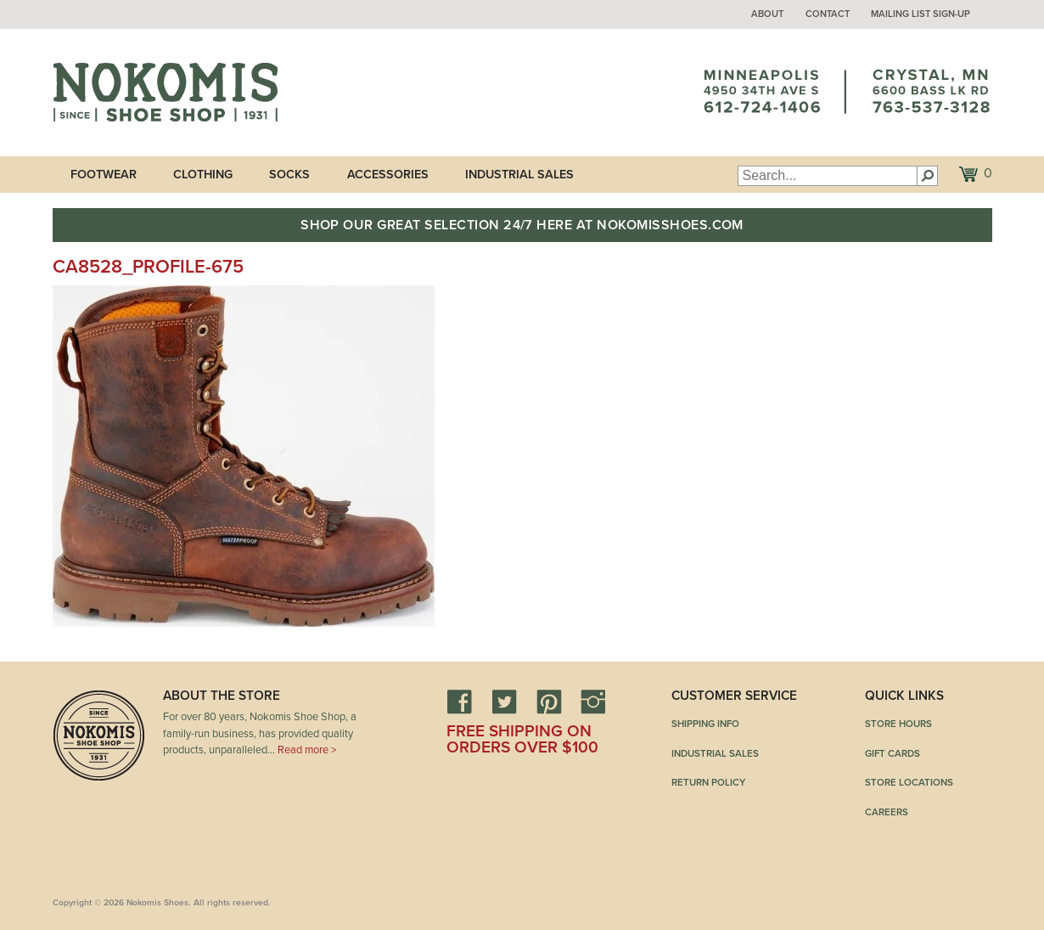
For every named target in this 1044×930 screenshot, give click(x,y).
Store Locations (909, 782)
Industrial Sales (519, 174)
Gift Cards (892, 753)
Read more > (307, 750)
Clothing (203, 174)
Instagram (593, 701)
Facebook (459, 701)
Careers (886, 812)
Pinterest (549, 701)
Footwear (103, 174)
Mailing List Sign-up (920, 14)
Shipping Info (705, 724)
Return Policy (708, 782)
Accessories (388, 174)
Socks (289, 174)
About (767, 14)
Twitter (504, 701)
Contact (827, 14)
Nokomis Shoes (165, 92)
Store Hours (898, 724)
